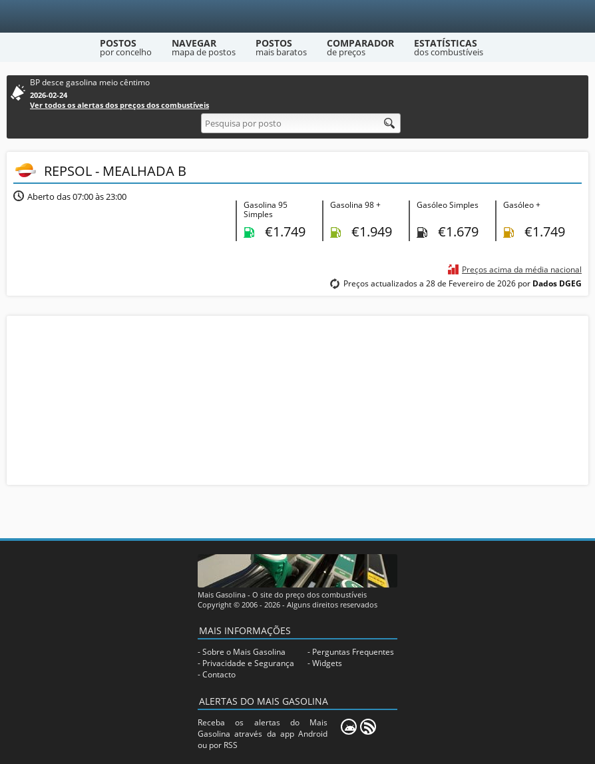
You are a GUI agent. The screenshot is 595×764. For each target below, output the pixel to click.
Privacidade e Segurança (248, 663)
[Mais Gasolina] (298, 16)
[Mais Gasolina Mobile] (349, 727)
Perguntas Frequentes (353, 651)
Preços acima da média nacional (522, 269)
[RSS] (368, 727)
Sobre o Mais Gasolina (244, 651)
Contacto (219, 674)
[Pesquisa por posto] (301, 123)
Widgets (327, 663)
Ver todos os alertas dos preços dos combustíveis (119, 105)
